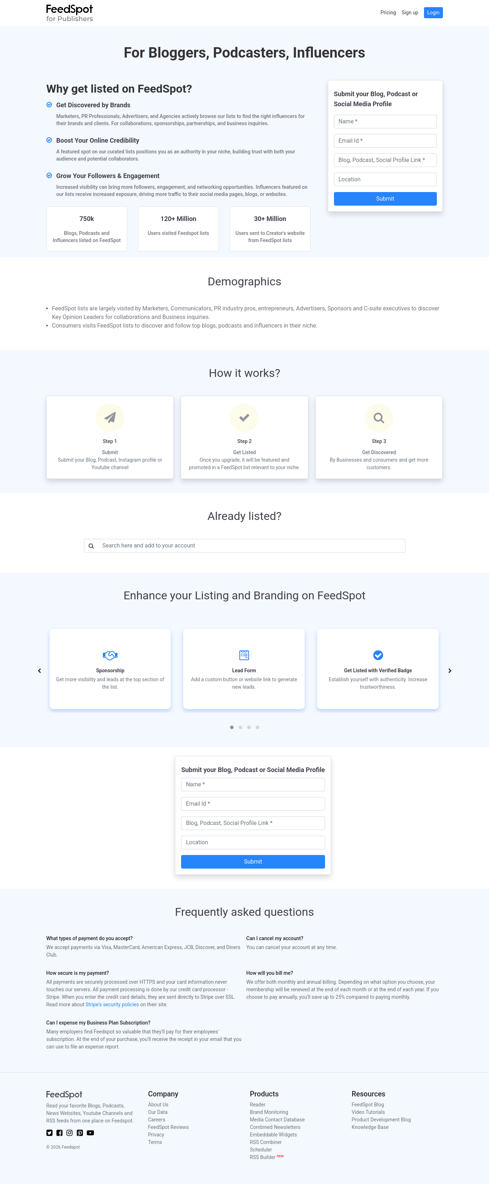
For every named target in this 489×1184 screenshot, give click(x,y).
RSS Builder (267, 1157)
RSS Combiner (266, 1142)
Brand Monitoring (269, 1112)
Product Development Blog (381, 1119)
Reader (258, 1104)
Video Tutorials (368, 1112)
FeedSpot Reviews (168, 1127)
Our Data (158, 1112)
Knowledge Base (370, 1127)
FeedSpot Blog (368, 1104)
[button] (232, 727)
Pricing (388, 12)
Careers (156, 1119)
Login (433, 12)
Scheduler (261, 1150)
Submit (385, 198)
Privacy (156, 1135)
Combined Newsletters (275, 1127)
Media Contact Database (277, 1119)
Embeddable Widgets (273, 1135)
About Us (158, 1104)
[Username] (251, 545)
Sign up (410, 12)
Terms (155, 1142)
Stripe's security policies (112, 1004)
